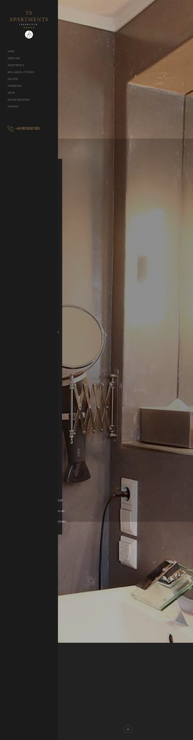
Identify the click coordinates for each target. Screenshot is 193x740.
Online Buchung (18, 99)
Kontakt (13, 106)
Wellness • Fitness (21, 72)
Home (11, 51)
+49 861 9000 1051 (27, 128)
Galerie (13, 78)
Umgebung (14, 85)
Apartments (16, 65)
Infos (11, 92)
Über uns (14, 58)
